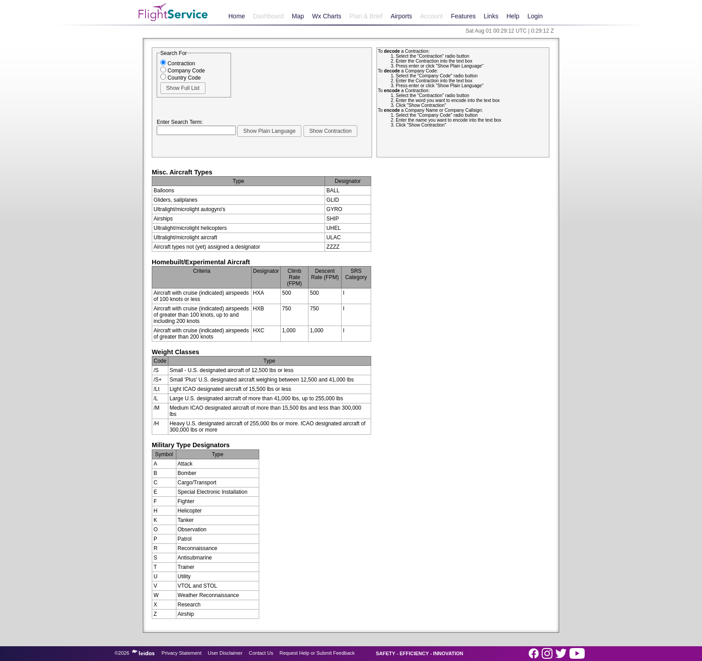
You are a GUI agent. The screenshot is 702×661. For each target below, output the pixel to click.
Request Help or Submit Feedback (317, 653)
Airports (401, 16)
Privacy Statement (181, 653)
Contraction (177, 63)
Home (236, 16)
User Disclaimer (225, 653)
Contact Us (261, 653)
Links (491, 16)
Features (463, 16)
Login (535, 16)
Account (431, 16)
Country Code (180, 78)
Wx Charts (326, 16)
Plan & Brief (365, 16)
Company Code (182, 71)
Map (298, 16)
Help (512, 16)
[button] (182, 88)
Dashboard (268, 16)
